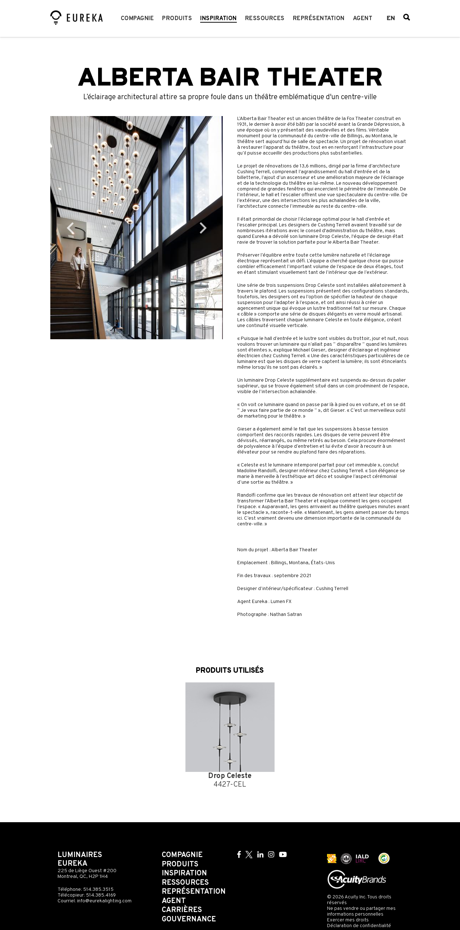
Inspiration (218, 18)
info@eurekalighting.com (104, 901)
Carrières (182, 910)
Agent (363, 18)
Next (203, 227)
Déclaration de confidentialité (359, 926)
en (391, 19)
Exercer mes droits (348, 920)
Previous (70, 227)
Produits (177, 18)
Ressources (265, 18)
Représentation (319, 18)
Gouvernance (189, 919)
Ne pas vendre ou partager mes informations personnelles (361, 911)
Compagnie (137, 18)
